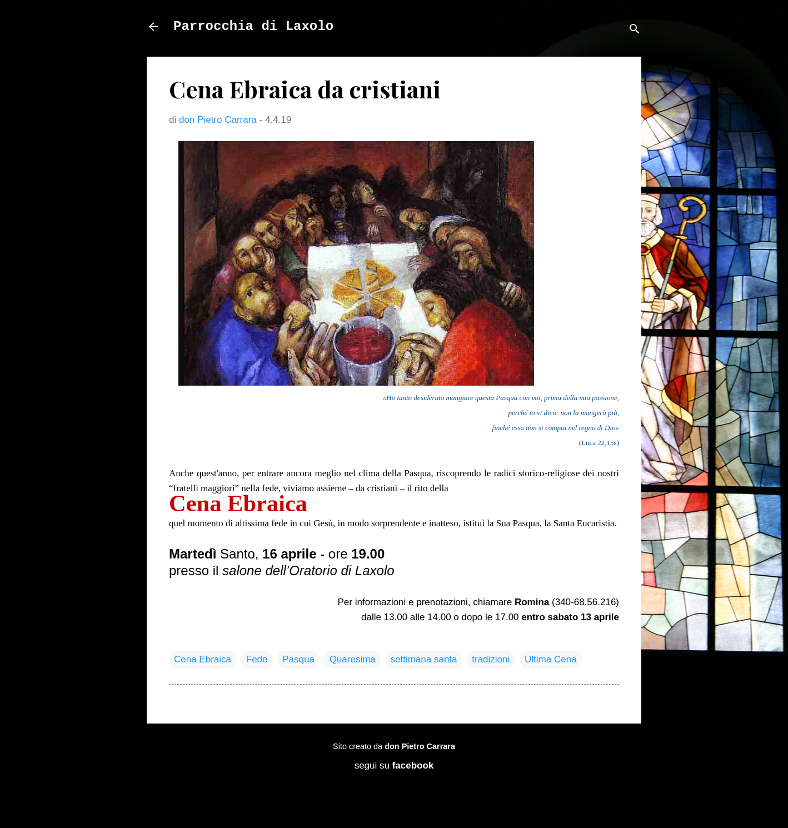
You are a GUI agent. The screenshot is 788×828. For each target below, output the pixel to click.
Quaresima (353, 659)
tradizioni (491, 659)
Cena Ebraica (202, 659)
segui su (394, 765)
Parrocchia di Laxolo (253, 26)
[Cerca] (634, 30)
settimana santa (424, 659)
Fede (257, 659)
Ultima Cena (551, 659)
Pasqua (298, 659)
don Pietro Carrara (420, 746)
